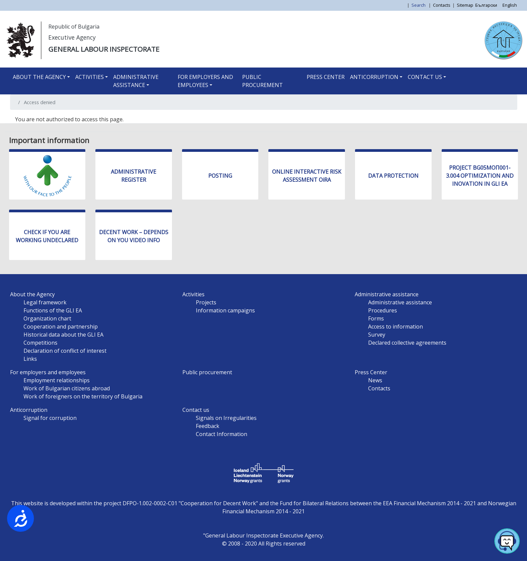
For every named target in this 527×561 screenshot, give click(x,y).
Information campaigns (225, 310)
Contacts (441, 5)
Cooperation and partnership (61, 326)
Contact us (425, 77)
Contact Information (221, 434)
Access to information (395, 326)
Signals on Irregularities (226, 418)
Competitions (40, 342)
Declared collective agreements (407, 342)
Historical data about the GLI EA (63, 334)
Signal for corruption (50, 418)
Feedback (207, 426)
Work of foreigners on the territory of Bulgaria (83, 396)
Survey (376, 334)
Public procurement (262, 81)
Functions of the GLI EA (53, 310)
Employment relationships (57, 380)
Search (419, 5)
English (509, 5)
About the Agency (39, 77)
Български (486, 5)
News (375, 380)
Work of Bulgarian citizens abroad (67, 388)
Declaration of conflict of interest (65, 350)
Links (30, 358)
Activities (89, 77)
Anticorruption (374, 77)
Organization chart (47, 318)
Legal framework (45, 302)
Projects (206, 302)
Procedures (382, 310)
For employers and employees (205, 81)
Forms (376, 318)
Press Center (326, 77)
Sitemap (465, 5)
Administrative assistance (136, 81)
